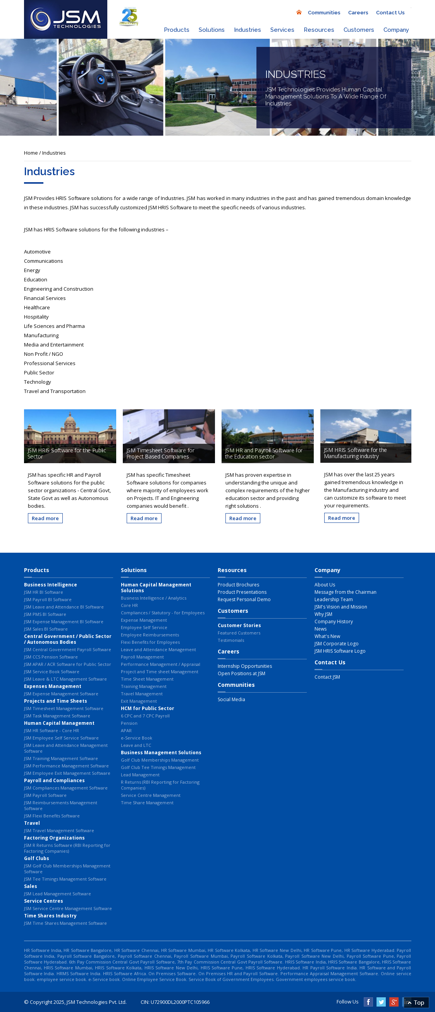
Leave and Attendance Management (158, 649)
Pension (129, 723)
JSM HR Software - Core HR (51, 730)
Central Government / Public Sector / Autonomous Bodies (68, 639)
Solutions (212, 29)
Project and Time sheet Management (159, 671)
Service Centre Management (151, 795)
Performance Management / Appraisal (160, 664)
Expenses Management (52, 686)
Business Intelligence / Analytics (153, 598)
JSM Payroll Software (45, 795)
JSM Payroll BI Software (48, 599)
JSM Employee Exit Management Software (67, 773)
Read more (45, 518)
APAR (126, 730)
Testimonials (231, 640)
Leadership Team (334, 599)
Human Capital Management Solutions (156, 587)
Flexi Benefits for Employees (150, 642)
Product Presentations (242, 592)
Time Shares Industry (50, 915)
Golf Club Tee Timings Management (158, 767)
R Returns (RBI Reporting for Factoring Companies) (160, 785)
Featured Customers (239, 633)
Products (176, 29)
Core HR (129, 605)
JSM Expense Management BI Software (63, 621)
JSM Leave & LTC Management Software (65, 679)
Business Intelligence (50, 584)
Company (396, 29)
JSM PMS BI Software (45, 614)
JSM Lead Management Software (57, 893)
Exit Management (139, 701)
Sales (30, 886)
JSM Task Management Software (57, 716)
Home (31, 152)
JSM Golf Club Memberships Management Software (67, 868)
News (321, 629)
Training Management (144, 686)
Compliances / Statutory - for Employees (163, 612)
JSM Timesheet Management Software (63, 708)
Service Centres (43, 901)
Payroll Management (142, 657)
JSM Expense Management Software (61, 694)
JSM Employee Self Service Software (61, 738)
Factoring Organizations (54, 837)
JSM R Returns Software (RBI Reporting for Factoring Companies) (67, 848)
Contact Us (390, 13)
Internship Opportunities (245, 666)
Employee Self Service (144, 627)
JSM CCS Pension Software (51, 657)
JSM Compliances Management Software (66, 788)
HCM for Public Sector (147, 708)
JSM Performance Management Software (66, 766)
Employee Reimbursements (150, 635)
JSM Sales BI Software (46, 629)
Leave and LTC (136, 745)
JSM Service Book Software (51, 671)
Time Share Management (147, 802)
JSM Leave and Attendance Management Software (66, 748)
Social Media (231, 699)
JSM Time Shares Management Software (65, 923)
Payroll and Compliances (54, 780)
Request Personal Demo (244, 599)
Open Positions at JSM (241, 673)
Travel (32, 823)
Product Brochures (238, 584)
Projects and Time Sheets (55, 701)
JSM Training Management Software (61, 758)
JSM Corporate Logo (337, 643)
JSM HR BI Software (43, 592)
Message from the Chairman (346, 592)
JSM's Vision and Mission (341, 606)
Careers (358, 13)
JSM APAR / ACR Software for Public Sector (67, 664)
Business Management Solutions (161, 752)
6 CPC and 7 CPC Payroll (145, 716)
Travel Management (142, 694)
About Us (325, 584)
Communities (324, 13)
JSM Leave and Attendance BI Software (64, 607)
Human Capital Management (59, 723)
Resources (319, 29)
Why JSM (323, 614)
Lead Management (140, 775)
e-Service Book (136, 738)
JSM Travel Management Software (59, 830)
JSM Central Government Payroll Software (67, 649)
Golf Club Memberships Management (160, 760)
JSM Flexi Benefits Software (52, 816)
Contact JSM (327, 677)
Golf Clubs (36, 858)
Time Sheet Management (147, 679)
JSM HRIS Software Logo (340, 651)
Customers (359, 29)
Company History (334, 621)
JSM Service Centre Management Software (68, 908)
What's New (327, 636)
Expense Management (144, 620)
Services (282, 29)
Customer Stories (239, 625)
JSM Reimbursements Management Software (60, 805)
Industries (247, 29)
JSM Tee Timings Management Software (65, 879)
